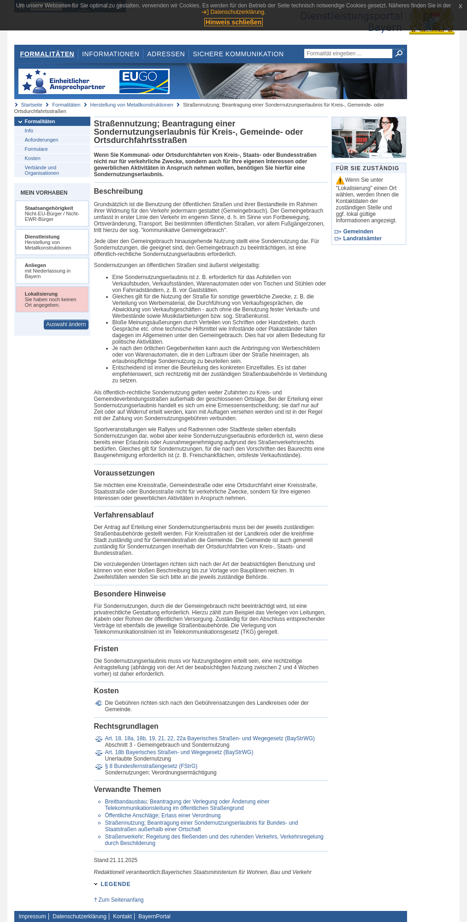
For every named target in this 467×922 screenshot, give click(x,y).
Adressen (166, 54)
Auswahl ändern (66, 324)
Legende (116, 884)
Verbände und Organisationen (42, 170)
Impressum (32, 916)
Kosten (33, 158)
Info (29, 130)
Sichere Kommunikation (238, 54)
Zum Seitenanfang (120, 900)
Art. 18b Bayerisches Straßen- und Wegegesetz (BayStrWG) (179, 752)
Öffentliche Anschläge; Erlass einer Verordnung (162, 815)
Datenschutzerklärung (79, 916)
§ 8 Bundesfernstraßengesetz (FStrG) (151, 766)
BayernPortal (154, 916)
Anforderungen (42, 140)
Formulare (36, 149)
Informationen (110, 54)
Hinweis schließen (233, 22)
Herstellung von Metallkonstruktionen (131, 104)
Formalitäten (47, 54)
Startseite (31, 104)
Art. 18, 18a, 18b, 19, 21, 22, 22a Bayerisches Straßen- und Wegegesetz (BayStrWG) (209, 738)
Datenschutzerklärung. (238, 12)
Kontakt (122, 916)
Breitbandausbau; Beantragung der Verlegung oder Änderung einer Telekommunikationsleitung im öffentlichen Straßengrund (187, 804)
